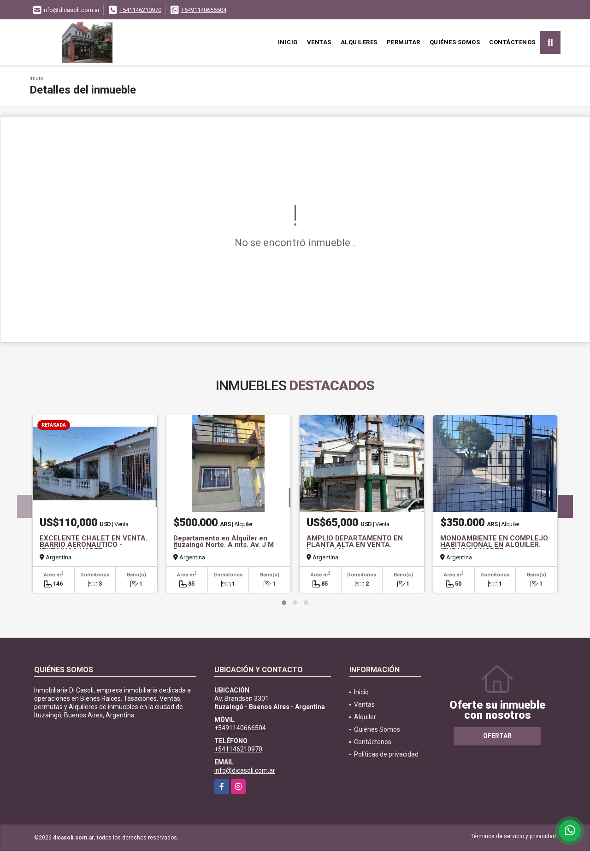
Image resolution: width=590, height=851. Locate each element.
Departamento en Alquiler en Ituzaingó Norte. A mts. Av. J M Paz (223, 544)
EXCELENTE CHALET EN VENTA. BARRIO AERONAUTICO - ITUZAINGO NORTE (94, 544)
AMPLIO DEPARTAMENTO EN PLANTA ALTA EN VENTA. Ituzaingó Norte (355, 544)
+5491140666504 (203, 9)
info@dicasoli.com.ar (244, 770)
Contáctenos (512, 42)
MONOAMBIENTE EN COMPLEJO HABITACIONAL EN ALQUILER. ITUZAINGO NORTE (494, 544)
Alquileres (359, 42)
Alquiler (365, 717)
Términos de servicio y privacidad (513, 836)
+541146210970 (140, 9)
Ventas (319, 42)
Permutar (403, 42)
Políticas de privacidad (386, 754)
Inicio (288, 42)
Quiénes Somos (455, 42)
